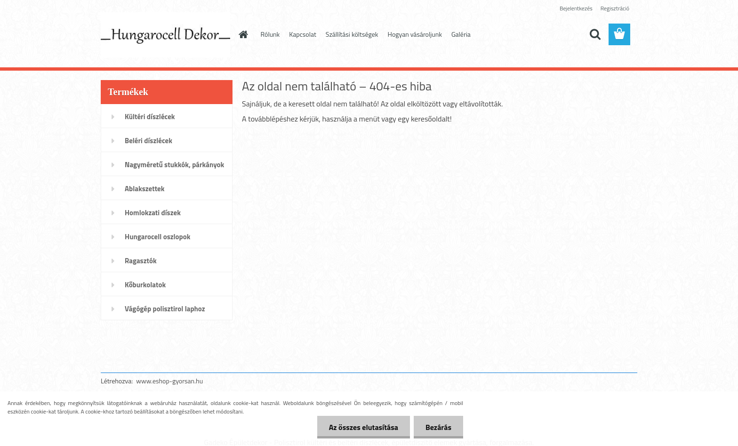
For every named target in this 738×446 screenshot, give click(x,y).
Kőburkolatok (145, 284)
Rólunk (270, 34)
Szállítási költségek (352, 34)
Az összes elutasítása (363, 427)
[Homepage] (243, 34)
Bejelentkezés (576, 8)
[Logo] (165, 34)
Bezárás (438, 427)
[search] (595, 34)
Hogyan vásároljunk (415, 34)
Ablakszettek (144, 188)
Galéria (461, 34)
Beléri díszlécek (148, 140)
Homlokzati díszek (153, 212)
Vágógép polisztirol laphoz (165, 308)
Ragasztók (141, 260)
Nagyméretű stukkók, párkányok (174, 164)
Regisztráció (615, 8)
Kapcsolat (302, 34)
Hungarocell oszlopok (157, 236)
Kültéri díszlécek (150, 116)
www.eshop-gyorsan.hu (169, 381)
